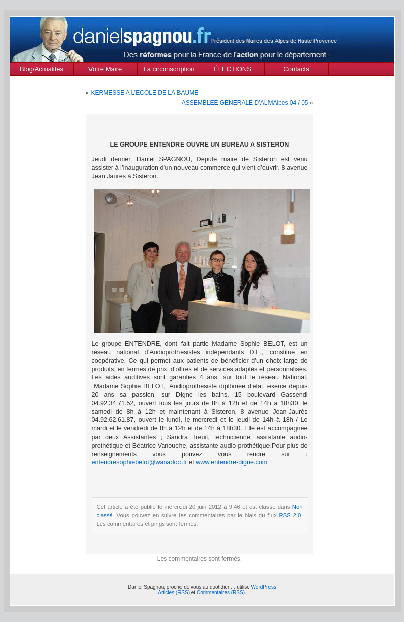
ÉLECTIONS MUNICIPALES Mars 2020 (232, 70)
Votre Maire (105, 69)
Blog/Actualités (41, 69)
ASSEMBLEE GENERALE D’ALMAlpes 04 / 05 (245, 102)
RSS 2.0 (290, 515)
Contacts (296, 69)
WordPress (263, 587)
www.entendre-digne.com (231, 462)
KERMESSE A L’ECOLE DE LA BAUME (145, 93)
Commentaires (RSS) (221, 592)
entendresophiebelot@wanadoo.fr (139, 462)
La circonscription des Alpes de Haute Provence (169, 70)
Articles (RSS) (174, 592)
